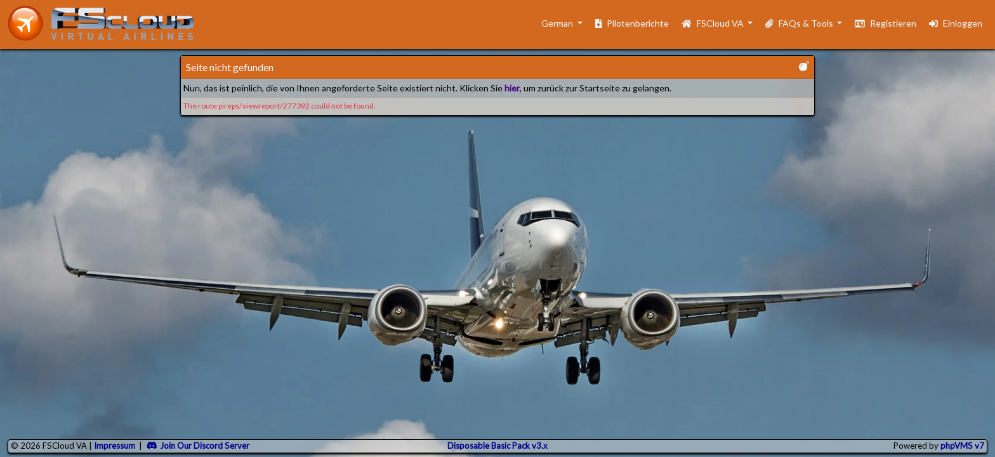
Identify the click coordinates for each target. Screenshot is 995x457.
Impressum (114, 445)
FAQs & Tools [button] (799, 23)
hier (512, 88)
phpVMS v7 (962, 445)
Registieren (885, 23)
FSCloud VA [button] (714, 23)
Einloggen (955, 23)
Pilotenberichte (632, 23)
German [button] (551, 23)
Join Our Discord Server (198, 445)
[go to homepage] (107, 23)
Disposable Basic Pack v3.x (497, 445)
